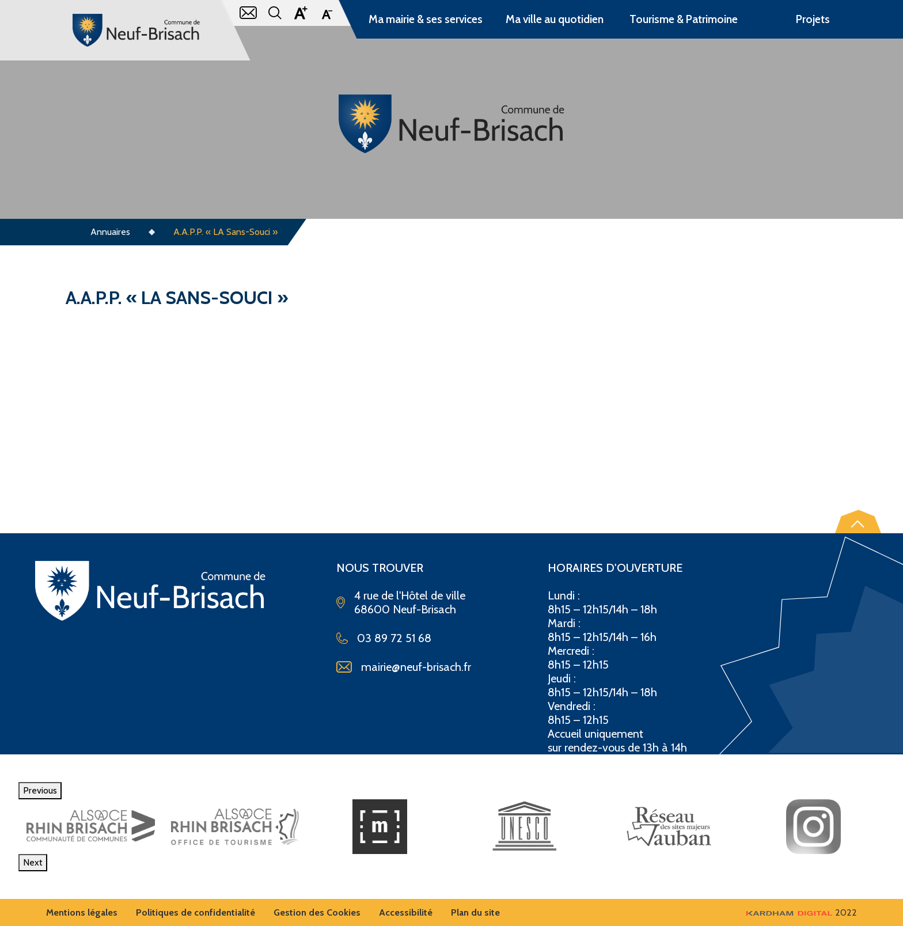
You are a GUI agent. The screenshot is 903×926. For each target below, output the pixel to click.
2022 (801, 912)
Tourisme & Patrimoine (683, 19)
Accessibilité (405, 912)
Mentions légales (81, 912)
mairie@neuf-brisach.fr (416, 667)
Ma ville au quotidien (555, 19)
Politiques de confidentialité (195, 912)
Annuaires (110, 231)
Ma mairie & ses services (426, 19)
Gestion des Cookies (317, 912)
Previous (40, 790)
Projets (813, 19)
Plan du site (475, 912)
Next (33, 862)
